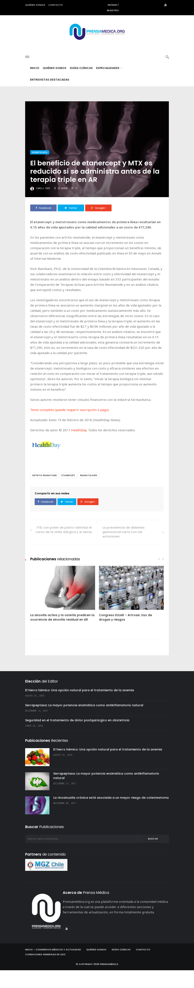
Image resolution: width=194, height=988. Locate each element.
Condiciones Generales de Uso (45, 972)
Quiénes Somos (54, 86)
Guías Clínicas (81, 86)
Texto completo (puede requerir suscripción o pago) (69, 427)
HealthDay (79, 448)
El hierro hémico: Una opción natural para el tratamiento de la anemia (79, 708)
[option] (62, 613)
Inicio (34, 86)
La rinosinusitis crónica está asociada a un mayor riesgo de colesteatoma (111, 815)
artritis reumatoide (44, 493)
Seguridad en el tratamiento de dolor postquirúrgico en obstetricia (77, 738)
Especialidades (109, 86)
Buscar (153, 856)
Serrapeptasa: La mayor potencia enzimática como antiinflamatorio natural (84, 723)
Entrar (112, 5)
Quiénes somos (35, 5)
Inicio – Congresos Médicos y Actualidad (53, 967)
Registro (113, 10)
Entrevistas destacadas (49, 97)
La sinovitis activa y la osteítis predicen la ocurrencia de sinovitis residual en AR (62, 635)
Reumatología (39, 170)
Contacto (55, 5)
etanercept (68, 493)
